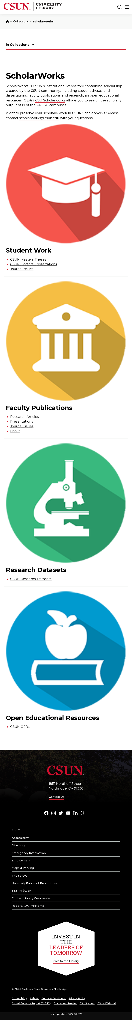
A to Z (16, 830)
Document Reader (65, 1003)
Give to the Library (66, 961)
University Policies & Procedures (34, 883)
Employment (21, 860)
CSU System (87, 1003)
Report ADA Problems (28, 905)
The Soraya (19, 875)
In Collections (17, 45)
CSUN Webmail (106, 1003)
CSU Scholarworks (50, 100)
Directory (18, 845)
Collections (21, 21)
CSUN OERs (20, 727)
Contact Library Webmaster (31, 898)
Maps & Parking (23, 868)
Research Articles (24, 417)
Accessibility (20, 838)
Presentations (21, 421)
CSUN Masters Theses (28, 259)
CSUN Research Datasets (31, 579)
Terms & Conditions (54, 998)
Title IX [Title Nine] (34, 998)
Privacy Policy (77, 998)
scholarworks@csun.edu (39, 118)
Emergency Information (29, 853)
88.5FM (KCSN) (22, 890)
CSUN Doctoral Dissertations (33, 264)
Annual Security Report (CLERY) (31, 1003)
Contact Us (56, 796)
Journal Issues (21, 269)
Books (15, 431)
